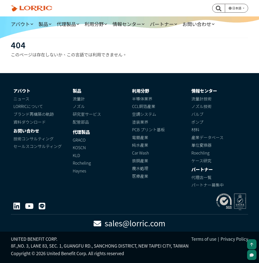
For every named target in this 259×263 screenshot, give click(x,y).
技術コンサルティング (33, 139)
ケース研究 (201, 161)
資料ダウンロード (29, 122)
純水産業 (140, 145)
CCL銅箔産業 (143, 106)
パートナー (162, 23)
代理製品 (66, 23)
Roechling (200, 153)
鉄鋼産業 (140, 161)
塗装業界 (140, 122)
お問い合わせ (196, 23)
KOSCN (79, 147)
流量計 (79, 99)
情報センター (126, 23)
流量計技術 (201, 99)
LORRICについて (28, 106)
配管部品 (81, 122)
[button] (218, 8)
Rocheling (82, 163)
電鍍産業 (140, 137)
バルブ (197, 114)
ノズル (79, 106)
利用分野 (94, 23)
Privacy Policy (234, 239)
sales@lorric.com (129, 223)
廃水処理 (140, 168)
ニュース (21, 99)
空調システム (144, 114)
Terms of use (204, 239)
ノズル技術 (201, 106)
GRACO (79, 140)
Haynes (79, 171)
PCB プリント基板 (148, 129)
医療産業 (140, 176)
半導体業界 (142, 99)
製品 (43, 23)
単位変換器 (201, 145)
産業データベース (207, 137)
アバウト (20, 23)
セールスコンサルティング (37, 146)
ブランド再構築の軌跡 (33, 114)
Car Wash (140, 153)
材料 (195, 129)
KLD (76, 155)
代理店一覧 (201, 177)
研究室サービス (87, 114)
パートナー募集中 (207, 185)
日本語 (235, 8)
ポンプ (197, 122)
